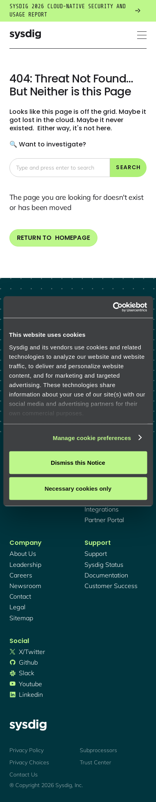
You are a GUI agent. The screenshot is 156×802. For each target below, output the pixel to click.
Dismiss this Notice (78, 462)
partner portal (104, 520)
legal (17, 607)
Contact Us (23, 774)
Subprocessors (98, 750)
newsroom (25, 586)
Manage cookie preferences (92, 437)
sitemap (21, 618)
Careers (20, 575)
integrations (101, 509)
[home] (25, 35)
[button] (142, 35)
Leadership (25, 564)
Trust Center (95, 762)
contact (20, 596)
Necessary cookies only (77, 488)
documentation (106, 575)
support (95, 553)
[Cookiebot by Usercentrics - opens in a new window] (112, 307)
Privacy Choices (29, 762)
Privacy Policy (26, 750)
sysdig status (103, 564)
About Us (22, 553)
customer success (111, 586)
